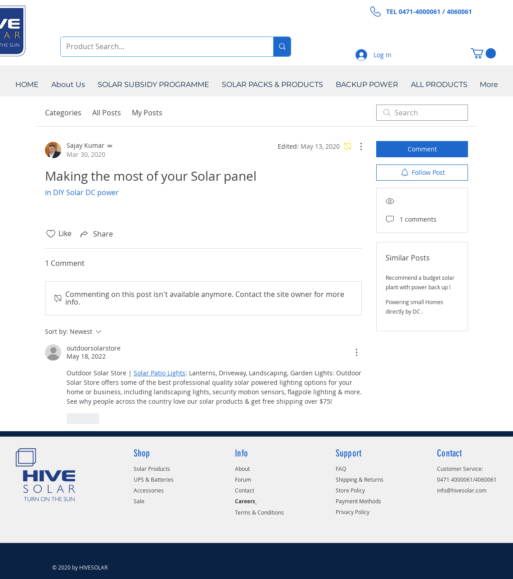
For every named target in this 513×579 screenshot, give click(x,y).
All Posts (106, 113)
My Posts (147, 113)
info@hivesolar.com (461, 490)
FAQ (341, 468)
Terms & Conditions (259, 512)
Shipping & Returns (359, 479)
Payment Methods (358, 501)
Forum (243, 479)
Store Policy (350, 490)
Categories (63, 113)
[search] (422, 113)
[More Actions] (356, 146)
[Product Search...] (160, 46)
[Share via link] (96, 233)
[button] (483, 53)
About (242, 468)
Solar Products (152, 468)
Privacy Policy (352, 511)
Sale (139, 501)
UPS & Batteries (154, 479)
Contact (244, 490)
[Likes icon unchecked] (51, 233)
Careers (245, 501)
